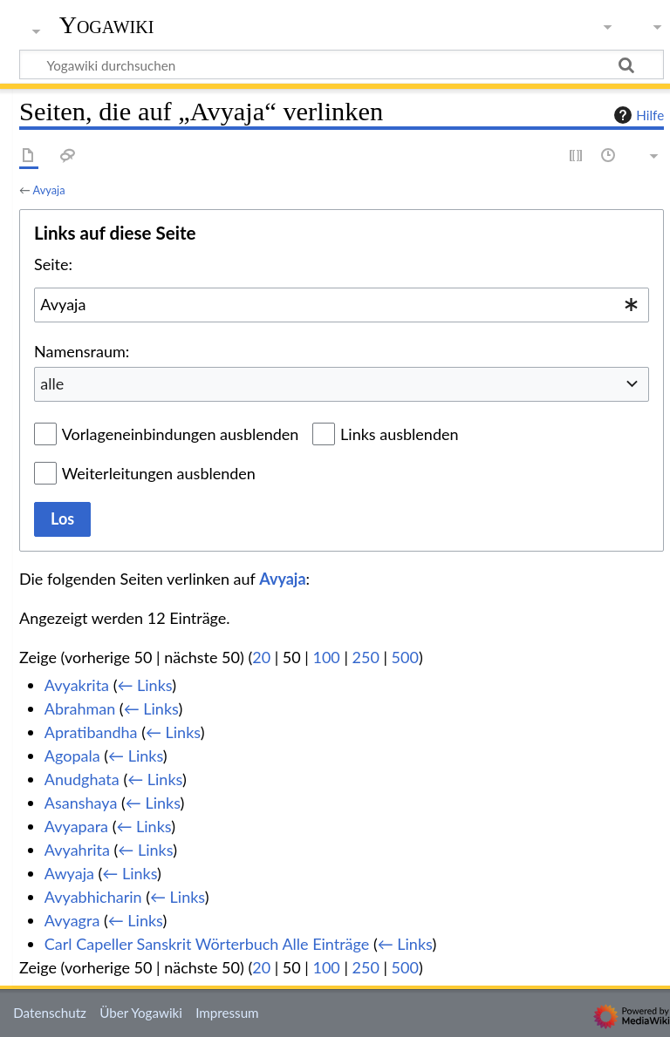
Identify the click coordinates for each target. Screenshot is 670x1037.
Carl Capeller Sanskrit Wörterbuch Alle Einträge (206, 943)
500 (405, 657)
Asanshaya (81, 802)
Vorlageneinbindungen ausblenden (180, 434)
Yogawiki (106, 25)
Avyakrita (76, 685)
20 (261, 657)
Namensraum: (81, 351)
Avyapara (76, 826)
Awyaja (69, 873)
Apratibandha (91, 732)
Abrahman (79, 708)
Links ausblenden (399, 434)
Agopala (72, 755)
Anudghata (82, 779)
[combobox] (341, 305)
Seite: (53, 264)
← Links (144, 685)
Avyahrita (77, 849)
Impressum (227, 1012)
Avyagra (72, 920)
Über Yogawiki (140, 1012)
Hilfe (637, 115)
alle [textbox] (52, 383)
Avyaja (49, 190)
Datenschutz (49, 1012)
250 (365, 657)
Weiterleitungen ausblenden (159, 473)
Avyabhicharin (93, 896)
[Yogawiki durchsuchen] (341, 64)
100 (325, 657)
